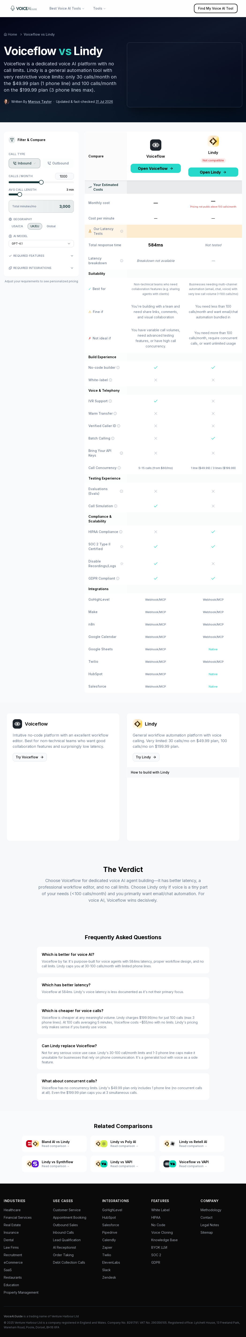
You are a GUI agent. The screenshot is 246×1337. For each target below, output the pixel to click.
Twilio (106, 1255)
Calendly (109, 1240)
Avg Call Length (23, 189)
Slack (106, 1270)
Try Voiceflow (30, 757)
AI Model (18, 236)
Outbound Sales (65, 1225)
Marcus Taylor (40, 102)
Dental (9, 1240)
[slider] (41, 182)
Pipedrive (109, 1232)
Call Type (17, 154)
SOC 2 (156, 1255)
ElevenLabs (111, 1262)
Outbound (58, 163)
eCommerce (13, 1262)
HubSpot (109, 1217)
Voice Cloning (162, 1232)
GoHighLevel (112, 1210)
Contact (206, 1217)
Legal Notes (210, 1225)
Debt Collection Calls (69, 1262)
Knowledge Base (164, 1240)
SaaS (8, 1270)
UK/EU (34, 226)
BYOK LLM (159, 1247)
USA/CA (17, 226)
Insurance (11, 1232)
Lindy (213, 152)
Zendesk (109, 1277)
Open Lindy (213, 172)
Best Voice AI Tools (67, 8)
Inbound (24, 163)
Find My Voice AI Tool (215, 8)
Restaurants (13, 1277)
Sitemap (207, 1232)
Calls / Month (21, 176)
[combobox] (41, 243)
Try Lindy (146, 757)
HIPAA (155, 1217)
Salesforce (110, 1225)
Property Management (21, 1292)
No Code (158, 1225)
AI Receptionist (64, 1247)
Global (51, 226)
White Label (160, 1210)
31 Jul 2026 (104, 102)
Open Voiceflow (155, 168)
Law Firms (11, 1247)
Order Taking (63, 1255)
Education (11, 1285)
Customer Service (67, 1210)
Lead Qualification (67, 1240)
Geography (20, 219)
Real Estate (12, 1225)
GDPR (155, 1262)
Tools (99, 8)
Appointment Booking (69, 1217)
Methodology (211, 1210)
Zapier (107, 1247)
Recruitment (13, 1255)
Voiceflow (155, 156)
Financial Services (18, 1217)
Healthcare (12, 1210)
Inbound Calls (63, 1232)
